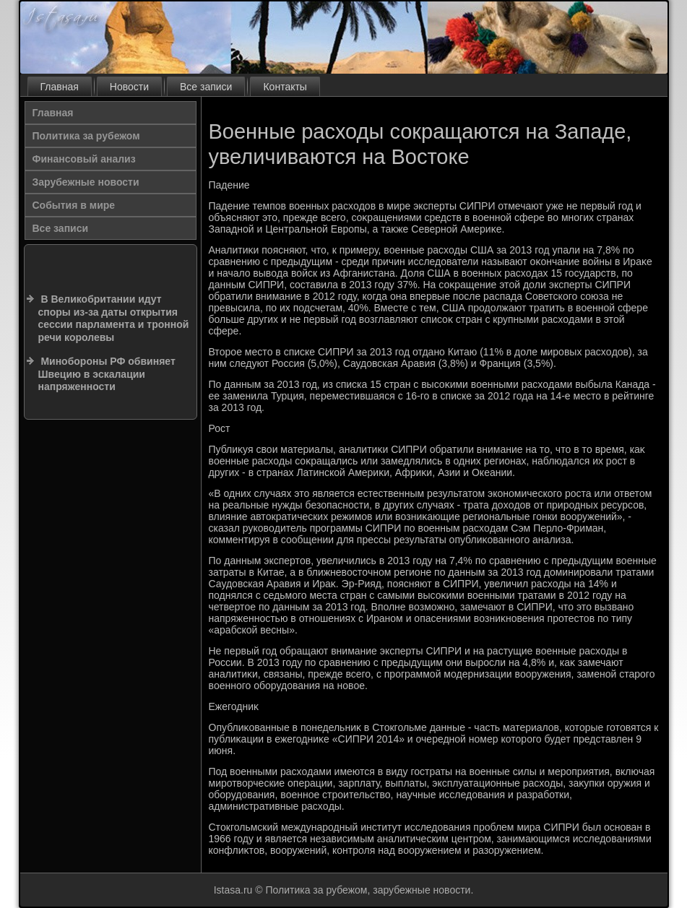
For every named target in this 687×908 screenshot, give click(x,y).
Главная (59, 86)
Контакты (284, 86)
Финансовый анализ (84, 159)
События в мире (74, 205)
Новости (129, 86)
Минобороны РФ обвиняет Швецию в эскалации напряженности (107, 373)
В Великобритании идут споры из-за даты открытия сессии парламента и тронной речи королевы (113, 318)
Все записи (206, 86)
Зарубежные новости (86, 182)
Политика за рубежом (86, 136)
